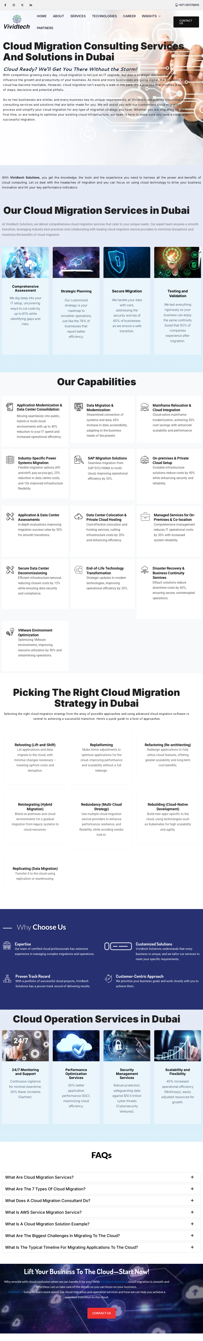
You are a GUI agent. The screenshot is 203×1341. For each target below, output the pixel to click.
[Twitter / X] (22, 5)
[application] (159, 16)
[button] (186, 22)
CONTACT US (101, 1320)
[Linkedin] (31, 5)
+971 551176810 (188, 5)
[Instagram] (13, 5)
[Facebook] (5, 5)
